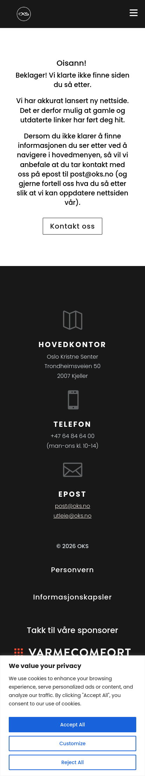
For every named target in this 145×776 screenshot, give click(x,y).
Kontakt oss (72, 226)
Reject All (72, 762)
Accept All (72, 724)
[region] (72, 715)
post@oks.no (91, 174)
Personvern (72, 570)
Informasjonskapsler (72, 597)
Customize (73, 743)
